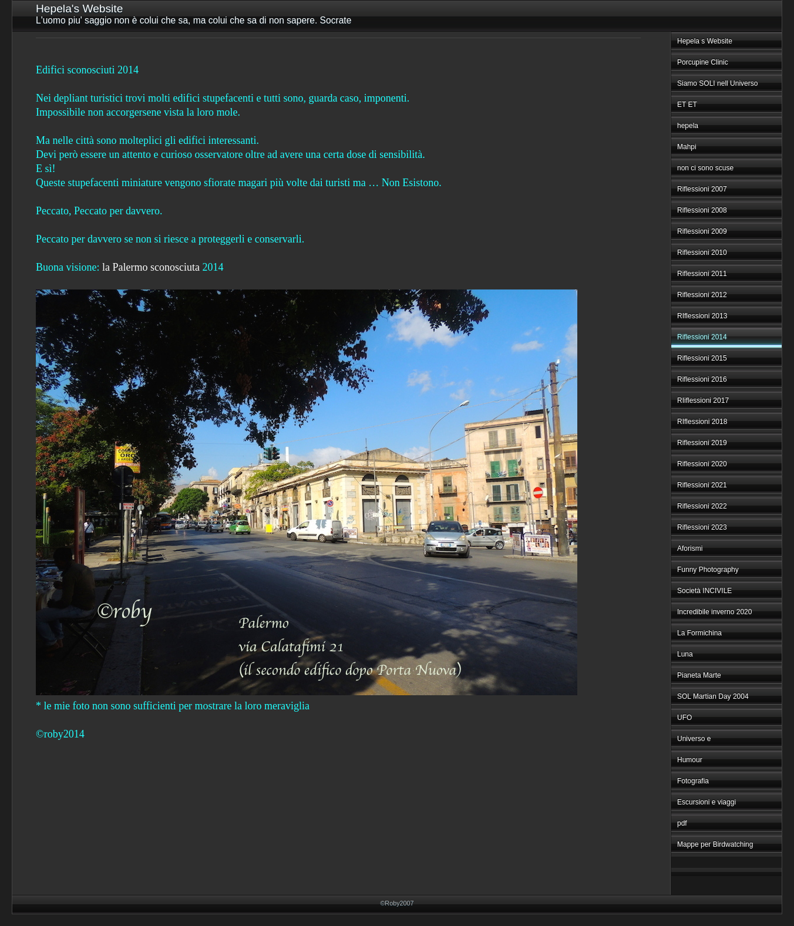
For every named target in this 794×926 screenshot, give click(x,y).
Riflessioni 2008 (702, 210)
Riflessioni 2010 (702, 252)
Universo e (694, 739)
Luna (685, 654)
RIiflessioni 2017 (703, 400)
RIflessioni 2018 (702, 421)
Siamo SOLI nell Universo (717, 83)
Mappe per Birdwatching (715, 844)
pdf (682, 823)
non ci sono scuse (705, 168)
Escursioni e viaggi (706, 802)
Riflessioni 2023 (702, 527)
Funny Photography (708, 569)
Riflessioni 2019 (702, 443)
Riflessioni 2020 (702, 464)
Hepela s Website (704, 41)
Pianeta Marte (699, 675)
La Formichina (699, 633)
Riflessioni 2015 (702, 358)
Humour (689, 760)
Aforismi (689, 548)
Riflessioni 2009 (702, 231)
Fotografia (693, 781)
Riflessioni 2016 (702, 379)
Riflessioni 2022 (702, 506)
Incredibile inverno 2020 (714, 612)
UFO (684, 717)
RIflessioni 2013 (702, 316)
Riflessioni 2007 (702, 189)
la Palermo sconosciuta (151, 267)
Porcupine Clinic (702, 62)
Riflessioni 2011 (702, 274)
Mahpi (687, 147)
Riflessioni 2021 (702, 485)
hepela (687, 126)
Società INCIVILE (704, 591)
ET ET (687, 104)
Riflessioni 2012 (702, 295)
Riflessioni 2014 (702, 337)
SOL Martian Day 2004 (713, 696)
